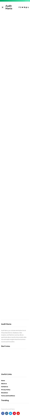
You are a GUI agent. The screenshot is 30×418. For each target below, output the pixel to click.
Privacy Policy (5, 389)
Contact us (4, 386)
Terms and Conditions (8, 396)
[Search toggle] (28, 7)
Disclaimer (4, 392)
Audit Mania (8, 7)
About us (4, 383)
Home (3, 380)
